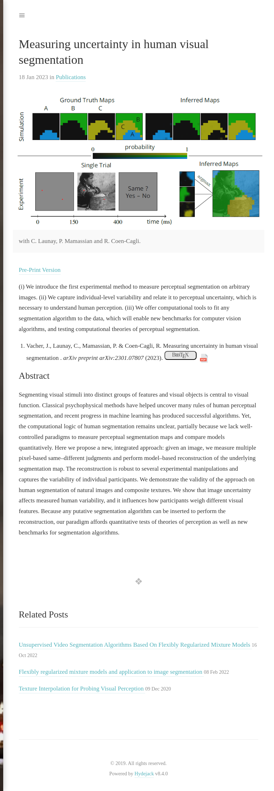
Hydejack (144, 773)
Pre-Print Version (40, 270)
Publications (71, 77)
